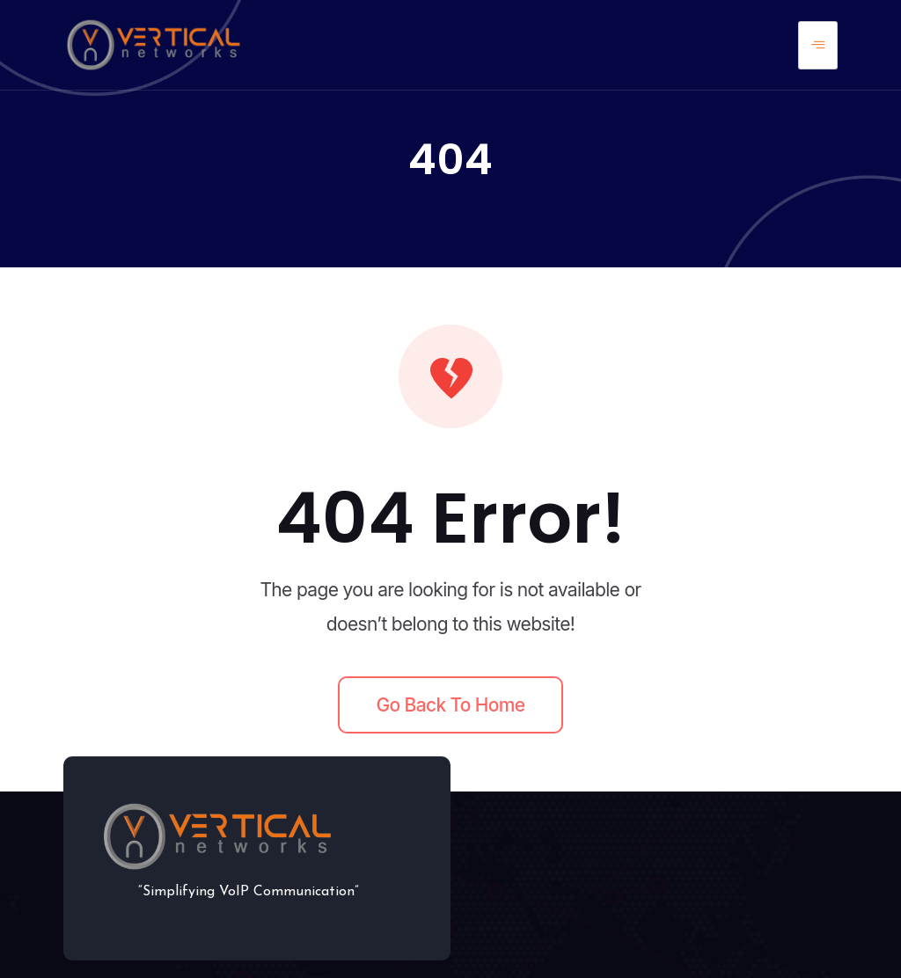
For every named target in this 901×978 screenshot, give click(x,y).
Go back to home (451, 705)
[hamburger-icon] (818, 45)
